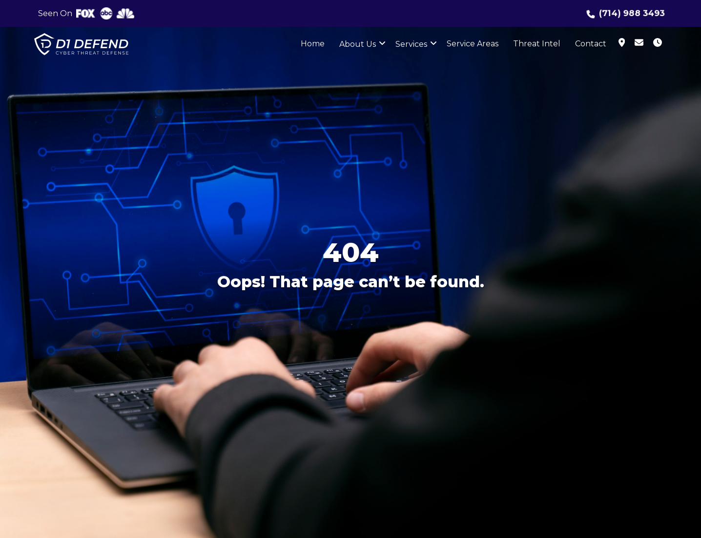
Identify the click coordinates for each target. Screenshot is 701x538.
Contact (590, 43)
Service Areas (472, 43)
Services (411, 44)
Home (313, 43)
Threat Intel (536, 43)
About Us (357, 44)
